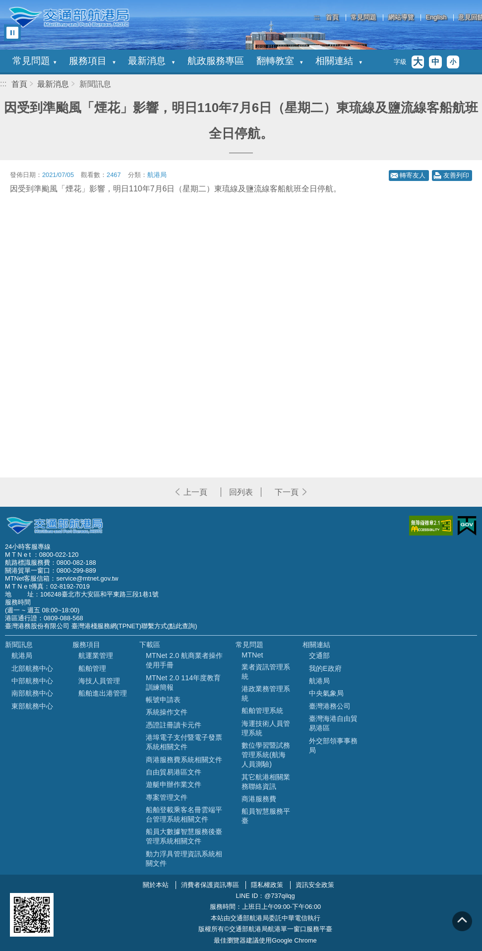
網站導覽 (401, 17)
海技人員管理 (99, 681)
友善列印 (456, 175)
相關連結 (338, 61)
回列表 (241, 492)
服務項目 (92, 61)
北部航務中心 (32, 668)
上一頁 (195, 492)
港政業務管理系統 (265, 693)
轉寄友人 (412, 175)
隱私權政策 (267, 885)
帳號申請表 (163, 700)
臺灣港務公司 (330, 706)
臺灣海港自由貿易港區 (333, 723)
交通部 (319, 655)
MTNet (252, 655)
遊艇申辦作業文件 (173, 784)
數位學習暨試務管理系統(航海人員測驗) (265, 754)
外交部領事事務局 (333, 745)
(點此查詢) (182, 626)
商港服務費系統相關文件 (184, 760)
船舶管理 (92, 668)
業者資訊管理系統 (265, 671)
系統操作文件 (166, 712)
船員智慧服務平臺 (265, 816)
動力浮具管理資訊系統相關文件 (184, 858)
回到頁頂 (462, 921)
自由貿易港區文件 (173, 772)
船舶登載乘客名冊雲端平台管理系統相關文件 (184, 814)
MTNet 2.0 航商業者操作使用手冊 (184, 660)
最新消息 (151, 61)
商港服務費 (258, 799)
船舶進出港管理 (102, 693)
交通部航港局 (69, 17)
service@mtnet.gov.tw (87, 578)
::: (317, 17)
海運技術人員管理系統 (265, 728)
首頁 (332, 17)
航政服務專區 (215, 61)
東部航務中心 (32, 706)
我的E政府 (325, 668)
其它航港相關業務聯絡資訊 (265, 781)
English (436, 17)
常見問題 (363, 17)
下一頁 (287, 492)
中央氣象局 (326, 693)
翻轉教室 (279, 61)
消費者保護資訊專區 (210, 885)
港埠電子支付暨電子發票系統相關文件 (184, 742)
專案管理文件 (166, 797)
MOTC (54, 525)
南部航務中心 (32, 693)
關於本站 (156, 885)
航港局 (21, 655)
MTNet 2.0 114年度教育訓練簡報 (183, 682)
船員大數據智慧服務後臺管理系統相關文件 (184, 836)
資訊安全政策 (315, 885)
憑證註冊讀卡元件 (173, 725)
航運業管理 (95, 655)
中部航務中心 (32, 681)
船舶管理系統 (262, 710)
